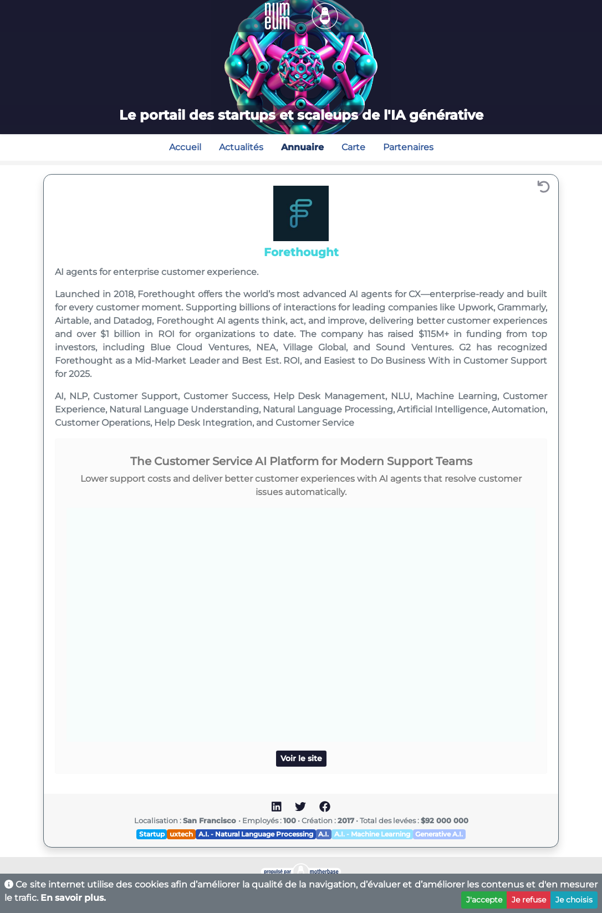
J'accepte (484, 900)
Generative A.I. (439, 834)
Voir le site (301, 758)
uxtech (181, 834)
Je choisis (574, 900)
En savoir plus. (73, 897)
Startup (152, 834)
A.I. (323, 834)
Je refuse (529, 900)
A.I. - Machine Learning (372, 834)
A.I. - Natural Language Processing (255, 834)
